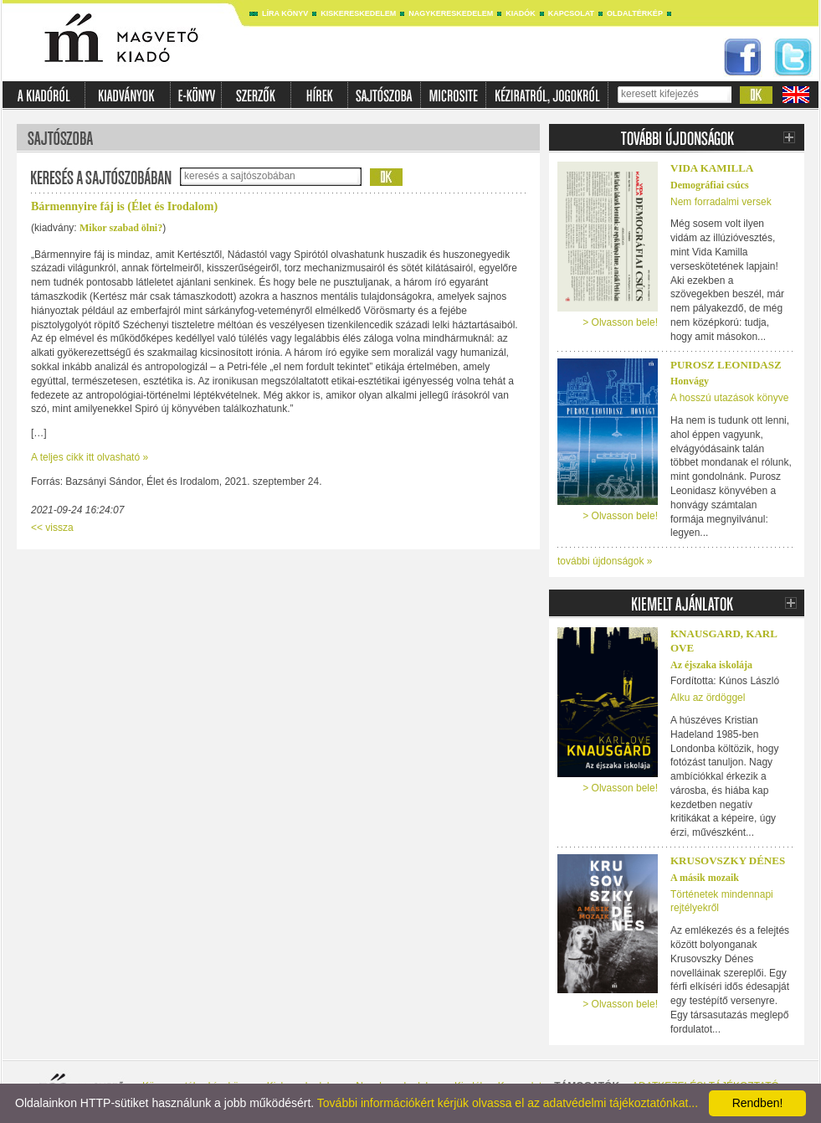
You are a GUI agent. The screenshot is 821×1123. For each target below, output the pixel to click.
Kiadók (520, 13)
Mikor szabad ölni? (121, 228)
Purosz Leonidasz (726, 364)
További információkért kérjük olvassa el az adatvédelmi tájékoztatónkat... (507, 1103)
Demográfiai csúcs (709, 185)
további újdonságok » (604, 561)
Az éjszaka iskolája (711, 665)
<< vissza (52, 527)
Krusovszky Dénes (727, 860)
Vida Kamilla (711, 168)
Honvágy (689, 381)
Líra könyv (285, 13)
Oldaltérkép (635, 13)
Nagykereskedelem (450, 13)
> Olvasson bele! (620, 322)
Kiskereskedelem (358, 13)
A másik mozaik (704, 877)
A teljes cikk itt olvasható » (89, 457)
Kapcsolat (571, 13)
